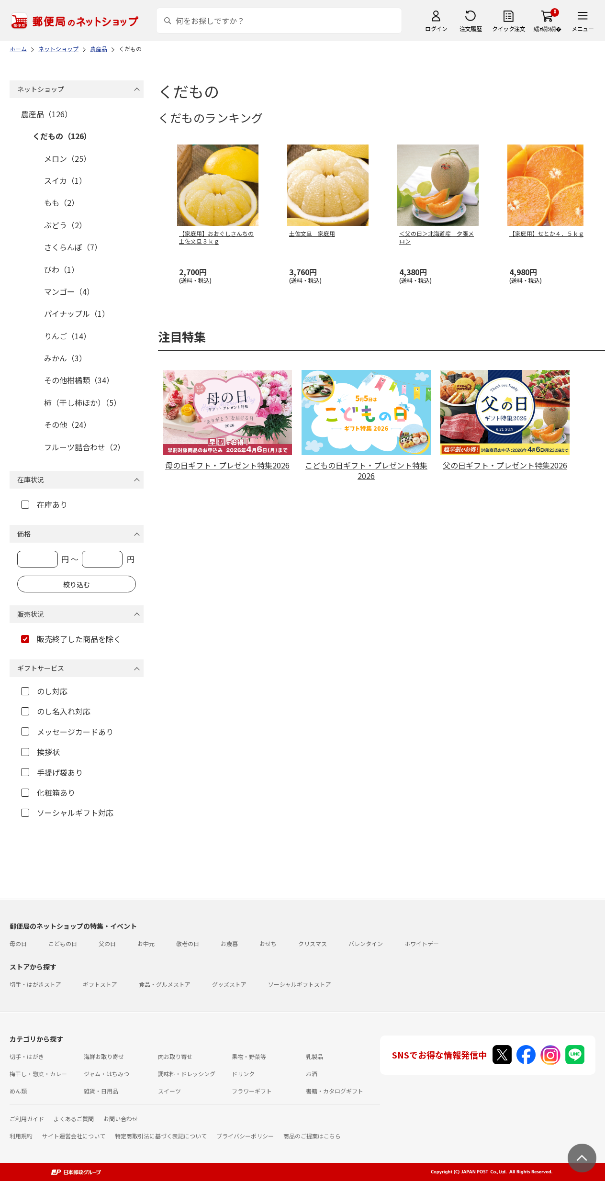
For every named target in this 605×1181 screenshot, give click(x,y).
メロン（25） (67, 158)
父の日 (107, 943)
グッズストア (229, 984)
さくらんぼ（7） (73, 247)
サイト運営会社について (73, 1136)
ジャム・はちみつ (106, 1074)
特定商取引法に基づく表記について (161, 1136)
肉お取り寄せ (175, 1056)
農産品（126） (46, 114)
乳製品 (314, 1056)
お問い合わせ (120, 1118)
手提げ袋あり (52, 772)
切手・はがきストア (35, 984)
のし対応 (44, 691)
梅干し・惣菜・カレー (38, 1074)
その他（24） (67, 424)
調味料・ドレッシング (186, 1074)
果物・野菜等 (249, 1056)
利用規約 (21, 1136)
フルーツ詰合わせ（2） (84, 447)
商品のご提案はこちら (312, 1136)
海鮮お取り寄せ (104, 1056)
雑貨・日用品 (101, 1091)
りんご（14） (67, 336)
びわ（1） (61, 269)
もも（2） (61, 202)
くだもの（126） (62, 136)
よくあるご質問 (74, 1118)
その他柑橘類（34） (79, 380)
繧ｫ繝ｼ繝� (547, 28)
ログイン (436, 28)
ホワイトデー (421, 943)
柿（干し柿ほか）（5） (82, 402)
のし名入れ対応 (55, 711)
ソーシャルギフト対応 (67, 812)
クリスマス (312, 943)
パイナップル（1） (77, 313)
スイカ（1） (65, 180)
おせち (268, 943)
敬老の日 (187, 943)
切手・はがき (27, 1056)
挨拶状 (40, 752)
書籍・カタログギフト (334, 1091)
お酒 (311, 1074)
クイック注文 (508, 28)
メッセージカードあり (67, 731)
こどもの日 (62, 943)
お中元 (146, 943)
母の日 (18, 943)
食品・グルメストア (164, 984)
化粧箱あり (48, 792)
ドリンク (243, 1074)
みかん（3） (65, 358)
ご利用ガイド (27, 1118)
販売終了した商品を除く (71, 639)
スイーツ (169, 1091)
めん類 (18, 1091)
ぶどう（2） (65, 225)
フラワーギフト (252, 1091)
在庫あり (44, 504)
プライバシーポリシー (245, 1136)
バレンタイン (365, 943)
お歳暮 (229, 943)
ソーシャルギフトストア (299, 984)
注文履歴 (470, 28)
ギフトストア (100, 984)
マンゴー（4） (69, 291)
